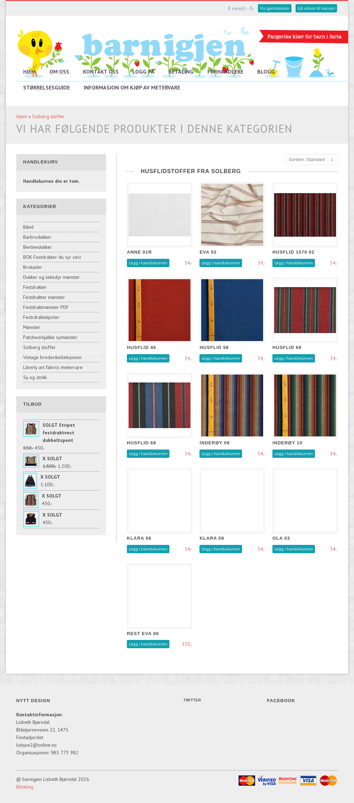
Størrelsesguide (46, 87)
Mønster (31, 327)
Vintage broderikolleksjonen (52, 357)
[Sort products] (312, 159)
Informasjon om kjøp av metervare (132, 87)
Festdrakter (35, 287)
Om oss (59, 71)
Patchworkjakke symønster (50, 337)
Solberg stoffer (48, 116)
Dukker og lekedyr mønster (51, 277)
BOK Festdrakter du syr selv (52, 257)
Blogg (266, 71)
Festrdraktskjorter (41, 317)
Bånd (28, 227)
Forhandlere (225, 71)
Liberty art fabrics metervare (53, 367)
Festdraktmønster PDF (46, 307)
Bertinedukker (37, 247)
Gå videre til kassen (316, 8)
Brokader (32, 267)
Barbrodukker (37, 237)
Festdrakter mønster (44, 297)
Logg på (143, 71)
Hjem (29, 71)
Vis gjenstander (274, 8)
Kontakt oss (101, 71)
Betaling (181, 71)
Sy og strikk (35, 377)
